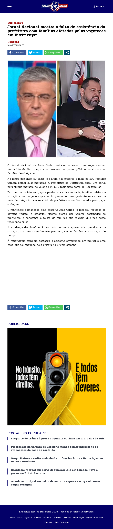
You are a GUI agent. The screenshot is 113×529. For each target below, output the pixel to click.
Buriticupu (15, 23)
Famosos (67, 517)
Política (37, 517)
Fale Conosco (62, 522)
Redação (13, 42)
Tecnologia (78, 517)
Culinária (47, 517)
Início (12, 517)
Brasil (20, 517)
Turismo (57, 517)
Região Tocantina (94, 517)
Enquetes (49, 522)
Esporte (28, 517)
